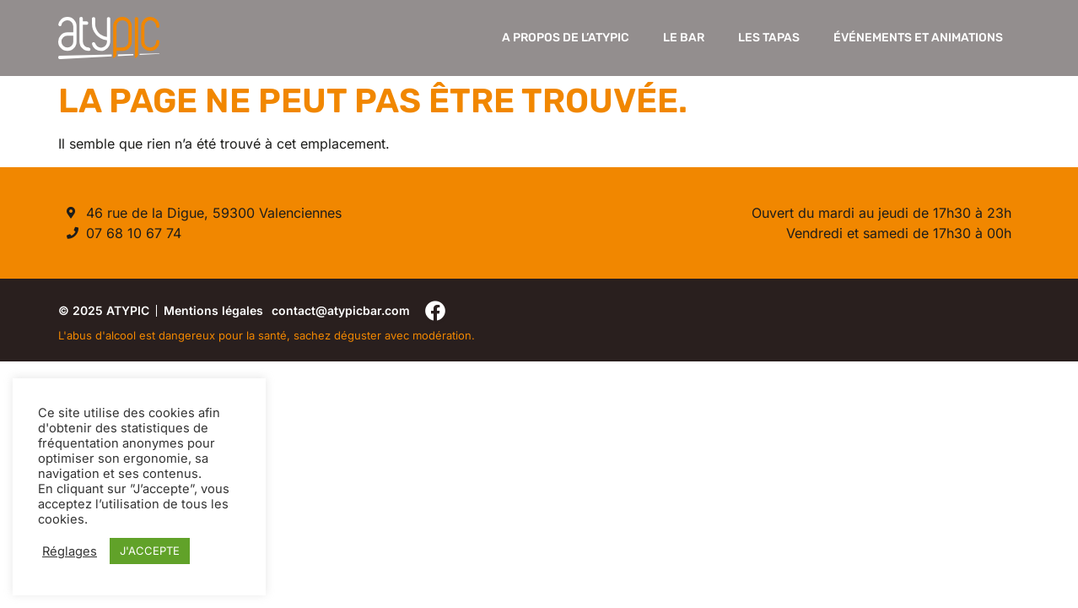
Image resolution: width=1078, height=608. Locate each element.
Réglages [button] (69, 551)
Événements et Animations (918, 37)
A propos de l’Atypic (565, 37)
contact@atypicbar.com (341, 310)
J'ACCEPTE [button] (150, 550)
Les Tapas (769, 37)
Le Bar (683, 37)
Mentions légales (213, 310)
